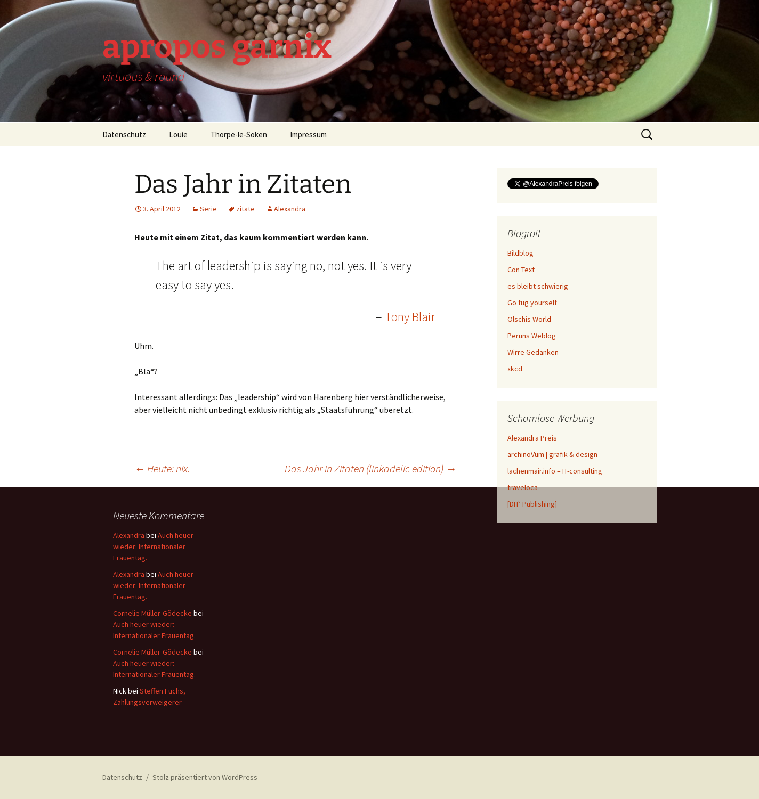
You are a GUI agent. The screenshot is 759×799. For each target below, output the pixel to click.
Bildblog (520, 253)
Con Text (521, 269)
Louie (178, 134)
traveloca (522, 487)
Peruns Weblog (531, 335)
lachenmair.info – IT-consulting (554, 471)
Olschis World (529, 319)
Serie (208, 209)
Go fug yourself (532, 302)
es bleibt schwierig (537, 286)
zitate (245, 209)
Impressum (308, 134)
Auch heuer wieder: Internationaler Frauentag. (153, 546)
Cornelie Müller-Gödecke (152, 613)
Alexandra (289, 209)
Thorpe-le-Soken (239, 134)
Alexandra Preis (532, 438)
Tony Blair (410, 316)
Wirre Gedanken (533, 352)
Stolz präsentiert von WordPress (204, 777)
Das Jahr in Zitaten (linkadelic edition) (370, 468)
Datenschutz (124, 134)
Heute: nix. (162, 468)
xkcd (514, 368)
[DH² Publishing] (532, 504)
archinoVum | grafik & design (552, 454)
